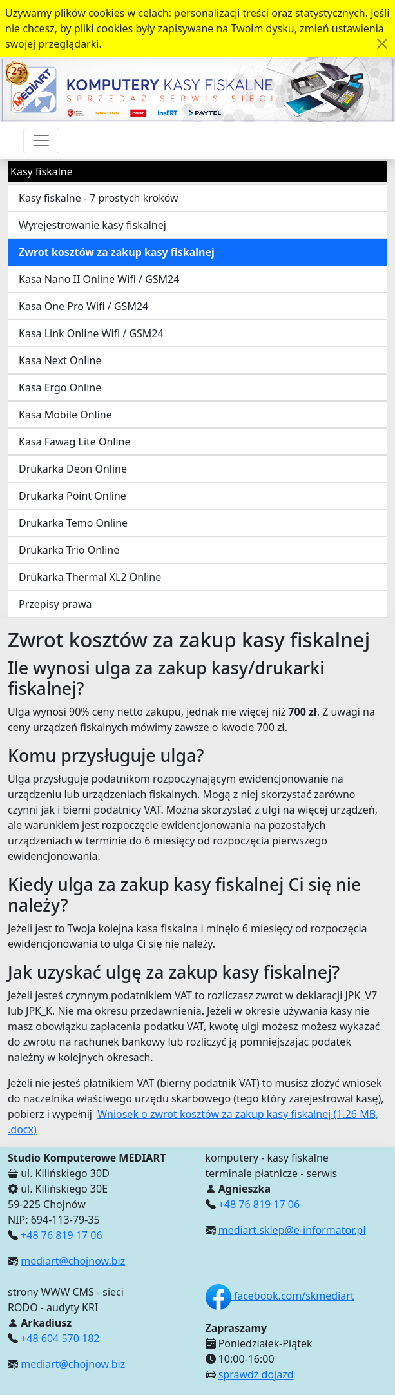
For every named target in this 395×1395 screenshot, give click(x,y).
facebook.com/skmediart (280, 1296)
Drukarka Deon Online (73, 469)
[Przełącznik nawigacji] (41, 140)
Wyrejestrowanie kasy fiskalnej (92, 225)
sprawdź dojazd (256, 1374)
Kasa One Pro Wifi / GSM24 (83, 306)
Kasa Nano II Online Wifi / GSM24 (99, 279)
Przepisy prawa (55, 604)
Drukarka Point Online (72, 496)
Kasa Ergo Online (60, 387)
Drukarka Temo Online (73, 523)
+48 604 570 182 (60, 1338)
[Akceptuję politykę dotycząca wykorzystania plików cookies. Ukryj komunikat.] (382, 44)
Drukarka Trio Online (69, 550)
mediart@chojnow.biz (73, 1261)
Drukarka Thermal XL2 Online (90, 577)
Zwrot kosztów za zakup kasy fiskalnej (117, 252)
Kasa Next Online (60, 360)
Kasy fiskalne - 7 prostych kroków (98, 198)
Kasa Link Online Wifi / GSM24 (91, 333)
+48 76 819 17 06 (61, 1235)
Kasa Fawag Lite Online (75, 441)
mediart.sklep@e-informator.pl (292, 1230)
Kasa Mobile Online (65, 414)
